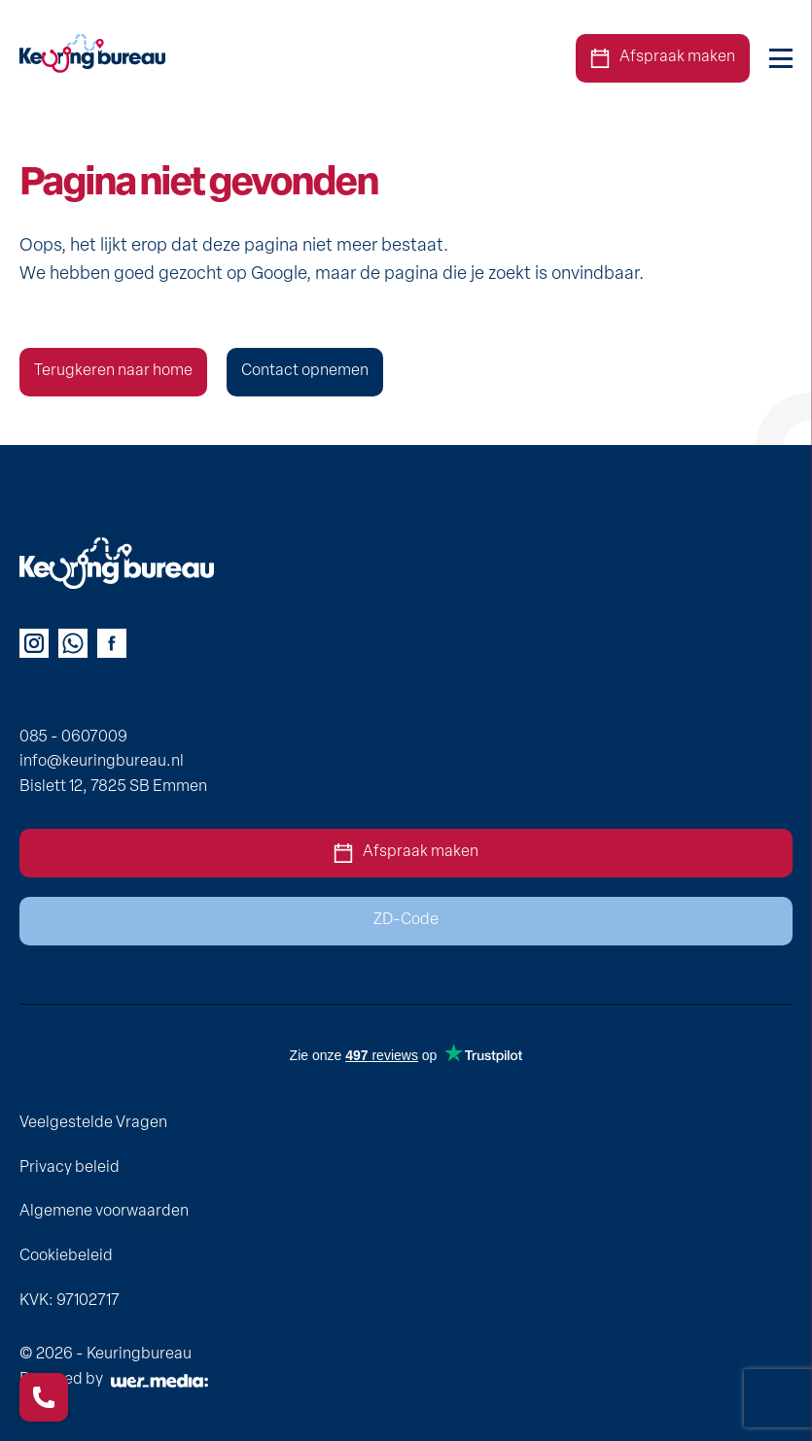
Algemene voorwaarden (104, 1211)
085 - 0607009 (73, 737)
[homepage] (92, 59)
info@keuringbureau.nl (101, 762)
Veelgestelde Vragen (93, 1123)
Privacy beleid (69, 1168)
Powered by (113, 1380)
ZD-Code (406, 920)
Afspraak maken (662, 58)
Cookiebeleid (66, 1256)
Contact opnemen (305, 371)
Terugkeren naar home (113, 371)
